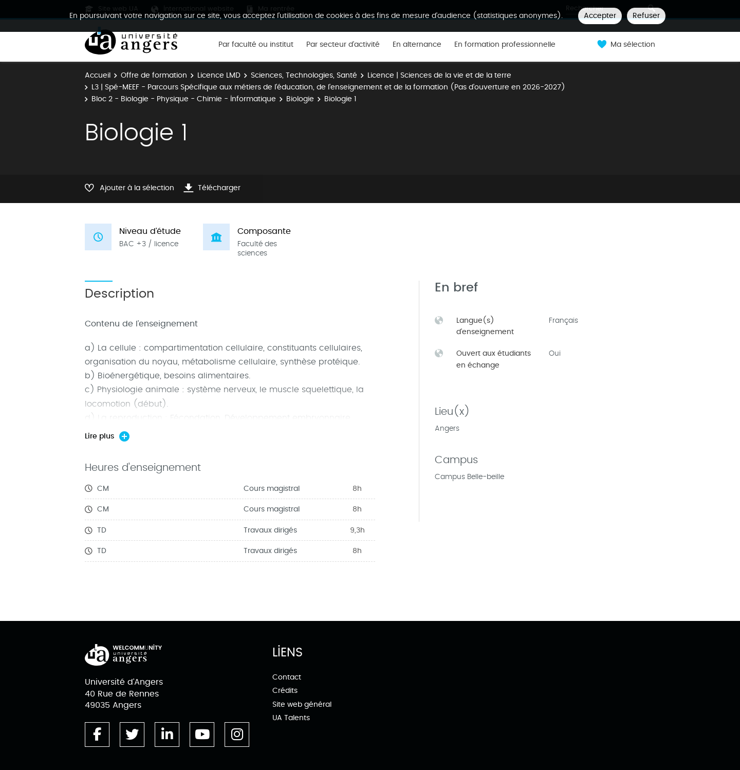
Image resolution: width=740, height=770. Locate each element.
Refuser (646, 15)
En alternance (417, 45)
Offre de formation (154, 75)
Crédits (285, 690)
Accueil (97, 75)
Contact (286, 677)
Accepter (600, 15)
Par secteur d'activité (343, 45)
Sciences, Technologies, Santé (304, 75)
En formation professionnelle (505, 45)
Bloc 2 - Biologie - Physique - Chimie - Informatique (183, 99)
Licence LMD (218, 75)
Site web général (301, 704)
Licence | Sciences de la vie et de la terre (439, 75)
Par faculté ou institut (255, 45)
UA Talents (291, 717)
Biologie (300, 99)
